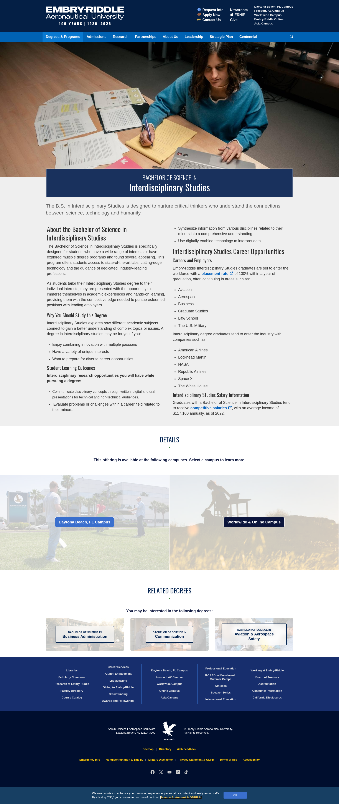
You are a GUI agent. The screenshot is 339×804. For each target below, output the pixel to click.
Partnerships (145, 37)
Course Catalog (72, 697)
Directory (165, 749)
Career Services (118, 667)
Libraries (72, 670)
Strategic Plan (221, 37)
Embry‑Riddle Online (268, 19)
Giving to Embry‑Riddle (118, 687)
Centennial (248, 37)
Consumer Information (267, 690)
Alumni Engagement (118, 673)
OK (235, 795)
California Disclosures (267, 697)
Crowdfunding (118, 694)
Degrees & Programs (63, 37)
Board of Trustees (267, 677)
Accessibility (251, 759)
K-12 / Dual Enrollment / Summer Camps (220, 677)
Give (234, 20)
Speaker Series (221, 692)
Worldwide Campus (267, 15)
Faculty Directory (72, 690)
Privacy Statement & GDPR (181, 797)
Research (120, 37)
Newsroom (239, 10)
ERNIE (237, 15)
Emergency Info (89, 759)
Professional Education (220, 668)
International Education (220, 699)
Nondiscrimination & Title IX (124, 759)
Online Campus (169, 690)
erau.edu (169, 730)
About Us (170, 37)
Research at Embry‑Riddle (71, 683)
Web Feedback (186, 749)
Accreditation (267, 683)
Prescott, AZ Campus (269, 10)
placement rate (217, 273)
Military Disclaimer (160, 759)
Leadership (194, 37)
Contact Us (209, 20)
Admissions (96, 37)
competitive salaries (211, 408)
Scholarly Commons (71, 677)
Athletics (221, 685)
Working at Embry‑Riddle (267, 670)
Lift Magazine (118, 680)
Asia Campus (263, 23)
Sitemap (148, 749)
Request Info (210, 10)
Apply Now (209, 15)
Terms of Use (228, 759)
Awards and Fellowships (118, 700)
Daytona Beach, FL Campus (273, 6)
